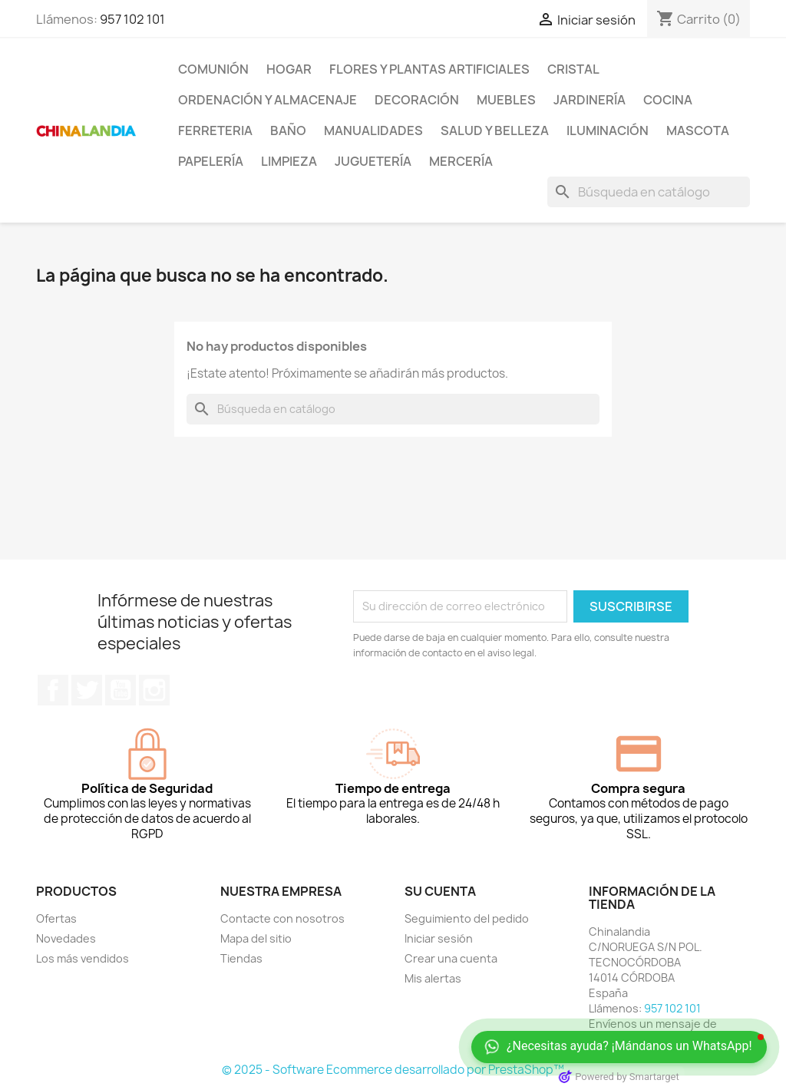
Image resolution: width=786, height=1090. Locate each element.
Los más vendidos (82, 958)
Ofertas (56, 918)
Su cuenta (440, 891)
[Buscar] (648, 192)
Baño (288, 130)
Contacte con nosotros (282, 918)
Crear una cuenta (451, 958)
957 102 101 (132, 19)
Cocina (667, 99)
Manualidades (373, 130)
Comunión (213, 69)
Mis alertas (433, 978)
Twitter (86, 690)
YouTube (120, 690)
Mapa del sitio (256, 938)
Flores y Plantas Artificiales (429, 69)
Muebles (506, 99)
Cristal (573, 69)
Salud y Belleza (495, 130)
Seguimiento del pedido (467, 918)
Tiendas (241, 958)
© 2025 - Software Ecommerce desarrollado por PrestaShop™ (393, 1070)
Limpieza (289, 161)
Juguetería (373, 161)
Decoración (417, 99)
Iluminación (607, 130)
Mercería (461, 161)
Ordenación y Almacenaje (267, 99)
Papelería (210, 161)
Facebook (53, 690)
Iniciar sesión (439, 938)
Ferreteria (215, 130)
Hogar (289, 69)
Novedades (66, 938)
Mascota (697, 130)
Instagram (154, 690)
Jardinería (589, 99)
